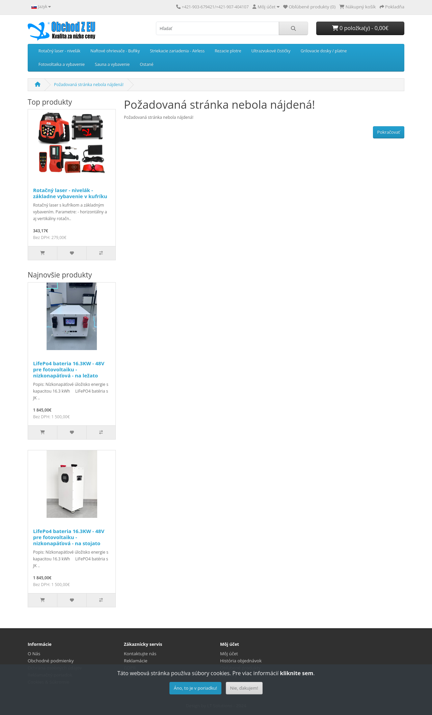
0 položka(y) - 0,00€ (360, 28)
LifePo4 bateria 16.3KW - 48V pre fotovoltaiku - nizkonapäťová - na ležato (68, 369)
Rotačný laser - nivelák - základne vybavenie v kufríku (70, 193)
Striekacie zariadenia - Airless (177, 51)
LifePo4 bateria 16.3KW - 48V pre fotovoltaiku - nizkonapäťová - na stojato (68, 537)
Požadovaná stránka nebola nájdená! (89, 84)
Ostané (146, 64)
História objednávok (241, 661)
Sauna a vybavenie (112, 64)
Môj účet (229, 654)
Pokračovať (388, 132)
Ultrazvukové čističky (271, 51)
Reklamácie (135, 661)
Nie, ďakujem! (244, 688)
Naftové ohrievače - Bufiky (115, 51)
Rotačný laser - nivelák (59, 51)
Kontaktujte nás (140, 654)
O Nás (34, 654)
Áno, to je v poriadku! (195, 688)
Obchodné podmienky (51, 661)
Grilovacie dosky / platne (324, 51)
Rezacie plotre (228, 51)
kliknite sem (296, 673)
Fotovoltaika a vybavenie (61, 64)
